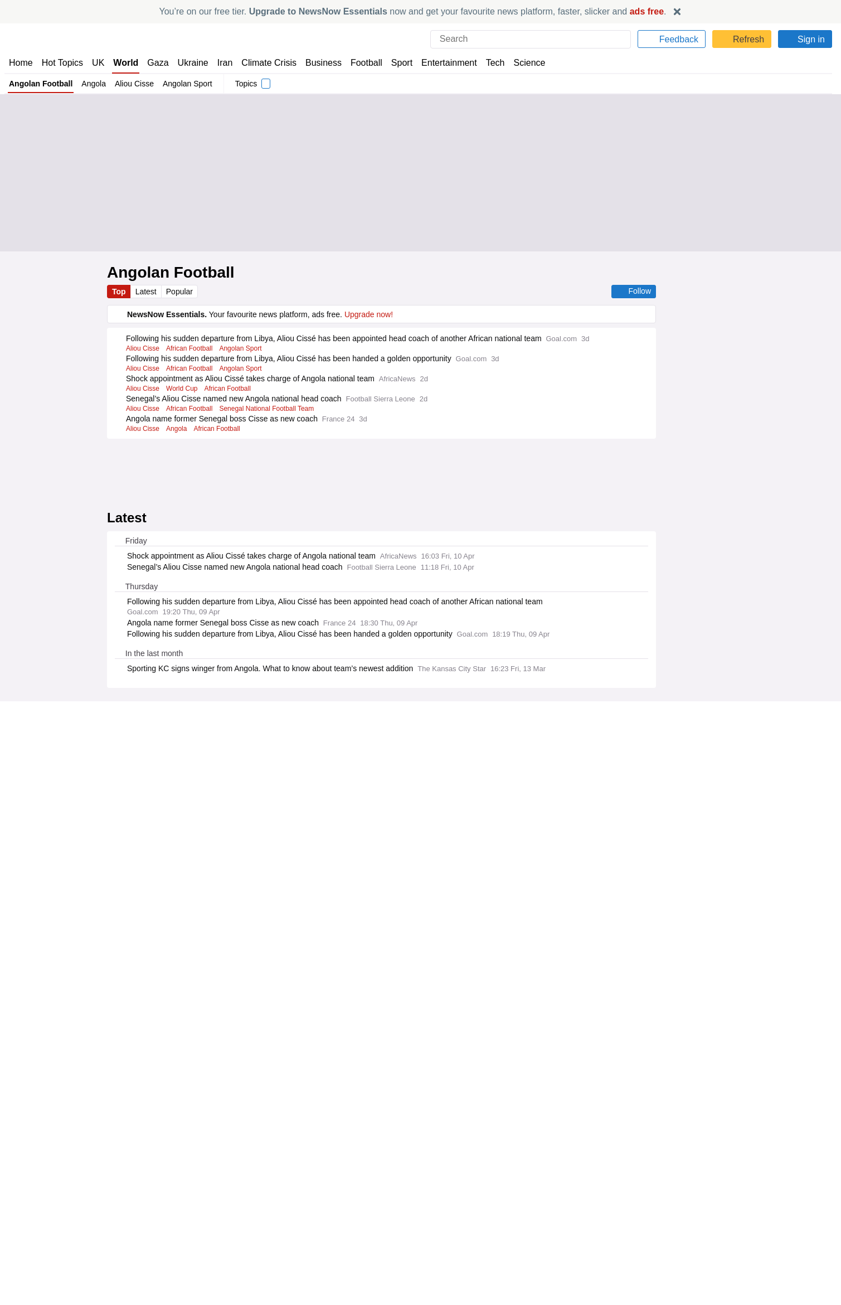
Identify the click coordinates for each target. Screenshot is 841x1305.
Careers (439, 1231)
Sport (396, 62)
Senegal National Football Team (270, 419)
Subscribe (26, 1241)
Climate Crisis (263, 62)
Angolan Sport (187, 83)
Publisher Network (457, 1210)
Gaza (156, 62)
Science (521, 62)
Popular (181, 291)
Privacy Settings (661, 1251)
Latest (147, 291)
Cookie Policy (656, 1220)
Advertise (442, 1220)
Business (317, 62)
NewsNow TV (32, 1251)
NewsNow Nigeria (247, 1231)
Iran (219, 62)
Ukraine (188, 62)
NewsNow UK (240, 1210)
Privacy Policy (602, 904)
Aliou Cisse (134, 83)
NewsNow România (251, 1241)
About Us (25, 1220)
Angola (93, 83)
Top (119, 291)
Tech (487, 62)
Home (20, 62)
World (125, 62)
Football (361, 62)
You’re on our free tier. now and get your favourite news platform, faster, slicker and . (413, 11)
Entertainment (442, 62)
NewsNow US (240, 1220)
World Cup (183, 398)
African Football (192, 358)
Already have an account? (169, 880)
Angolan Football (40, 83)
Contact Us (28, 1231)
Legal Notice (139, 912)
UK (98, 62)
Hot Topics (62, 62)
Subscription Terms (667, 1241)
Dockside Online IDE (459, 1241)
